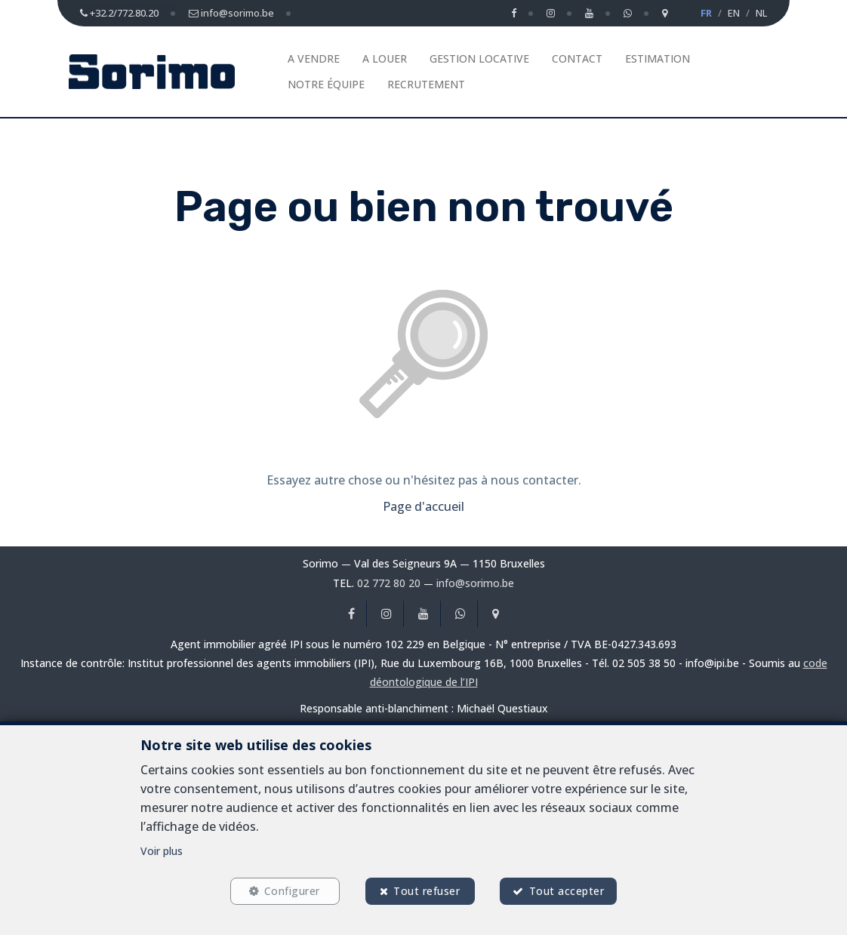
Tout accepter (567, 891)
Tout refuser (426, 891)
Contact (577, 58)
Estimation (657, 58)
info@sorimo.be (475, 583)
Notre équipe (326, 84)
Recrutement (426, 84)
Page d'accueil (423, 506)
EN (734, 13)
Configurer (292, 891)
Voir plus (161, 851)
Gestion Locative (479, 58)
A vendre (314, 58)
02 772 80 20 (388, 583)
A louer (384, 58)
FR (706, 13)
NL (761, 13)
